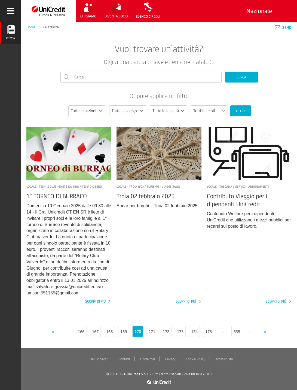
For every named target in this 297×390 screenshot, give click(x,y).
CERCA (241, 77)
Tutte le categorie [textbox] (126, 110)
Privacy (170, 359)
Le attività (51, 27)
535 (237, 331)
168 (109, 331)
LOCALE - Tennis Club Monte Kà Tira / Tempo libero (64, 186)
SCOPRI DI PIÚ (95, 301)
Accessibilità (224, 359)
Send (283, 27)
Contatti (124, 359)
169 (123, 331)
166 (81, 331)
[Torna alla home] (48, 11)
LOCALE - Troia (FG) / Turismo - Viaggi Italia (148, 186)
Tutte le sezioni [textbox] (83, 110)
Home (31, 27)
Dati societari (99, 359)
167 (95, 331)
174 (194, 331)
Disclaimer (147, 359)
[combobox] (86, 110)
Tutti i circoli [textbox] (204, 110)
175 (208, 331)
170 (137, 331)
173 (180, 331)
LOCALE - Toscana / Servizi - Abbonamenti (238, 186)
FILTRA (240, 111)
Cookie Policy (195, 359)
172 (166, 331)
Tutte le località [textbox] (165, 110)
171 (152, 331)
